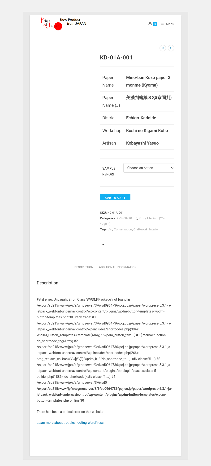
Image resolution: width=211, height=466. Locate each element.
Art (110, 229)
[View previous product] (162, 48)
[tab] (84, 267)
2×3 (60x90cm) (126, 218)
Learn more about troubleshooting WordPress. (71, 422)
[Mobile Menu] (165, 24)
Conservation (123, 229)
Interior (154, 229)
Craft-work (140, 229)
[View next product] (171, 48)
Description (83, 267)
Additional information (118, 267)
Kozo (142, 218)
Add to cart (115, 198)
